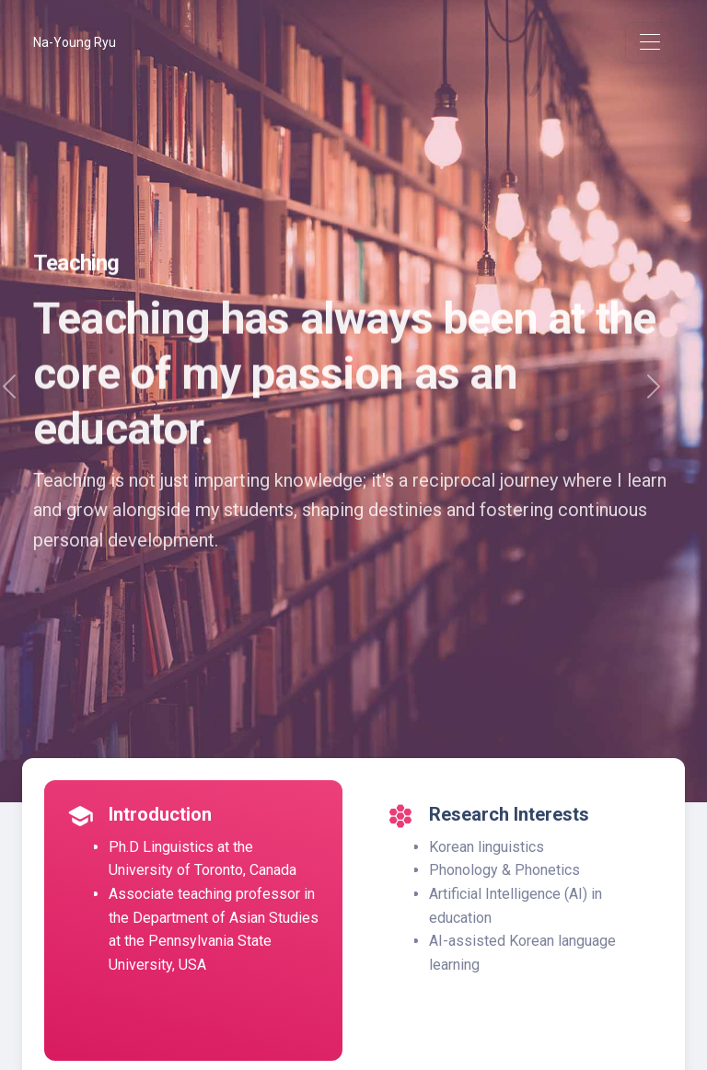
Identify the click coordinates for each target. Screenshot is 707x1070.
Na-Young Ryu (74, 42)
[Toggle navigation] (649, 42)
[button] (654, 401)
